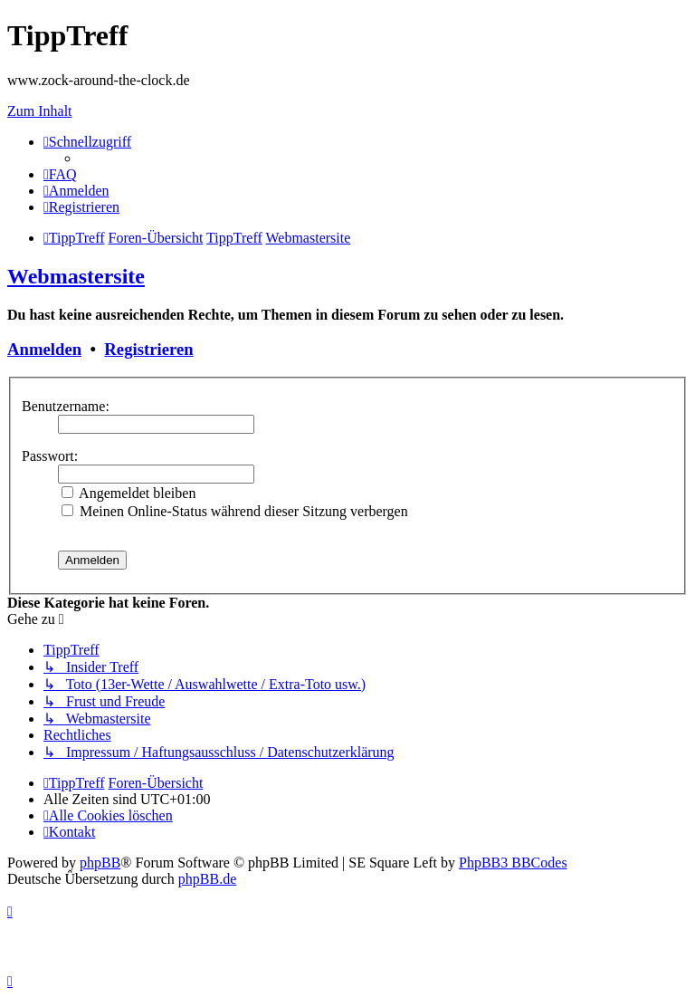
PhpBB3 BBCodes (513, 862)
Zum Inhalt (39, 111)
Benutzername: (65, 406)
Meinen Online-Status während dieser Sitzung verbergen (235, 511)
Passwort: (50, 456)
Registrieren (148, 349)
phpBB (100, 862)
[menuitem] (60, 174)
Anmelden (44, 349)
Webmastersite (76, 276)
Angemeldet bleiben (128, 493)
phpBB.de (207, 879)
